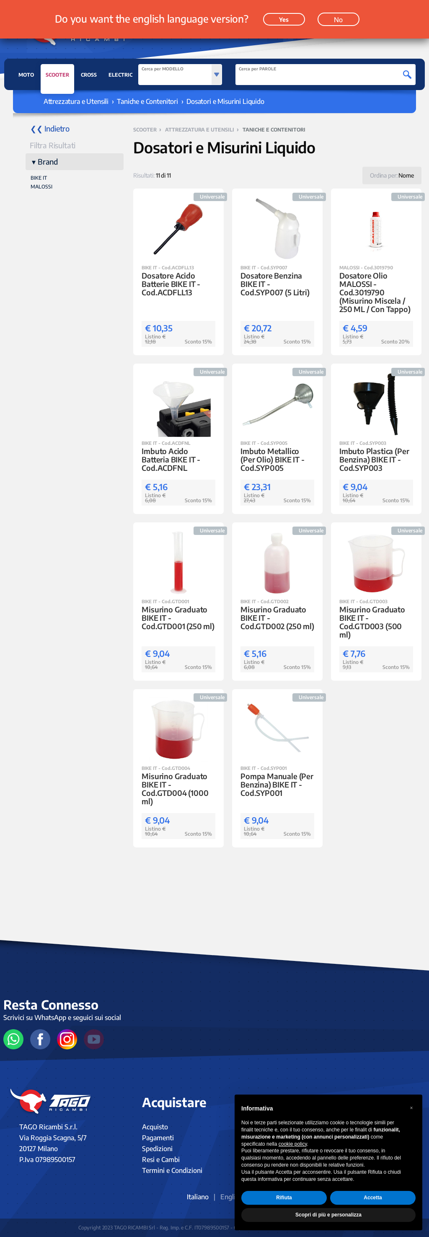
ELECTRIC (120, 75)
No (338, 19)
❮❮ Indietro (50, 128)
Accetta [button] (373, 1198)
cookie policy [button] (293, 1144)
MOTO (26, 75)
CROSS (89, 75)
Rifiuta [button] (284, 1198)
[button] (411, 1108)
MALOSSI (41, 186)
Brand (48, 161)
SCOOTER (57, 77)
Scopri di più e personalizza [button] (328, 1215)
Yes (284, 19)
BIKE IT (39, 178)
